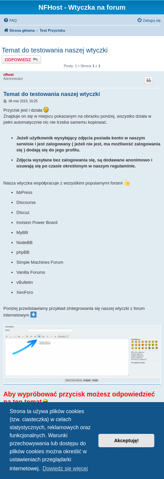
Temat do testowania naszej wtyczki (55, 50)
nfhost (8, 75)
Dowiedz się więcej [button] (65, 468)
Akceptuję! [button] (126, 440)
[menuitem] (10, 20)
